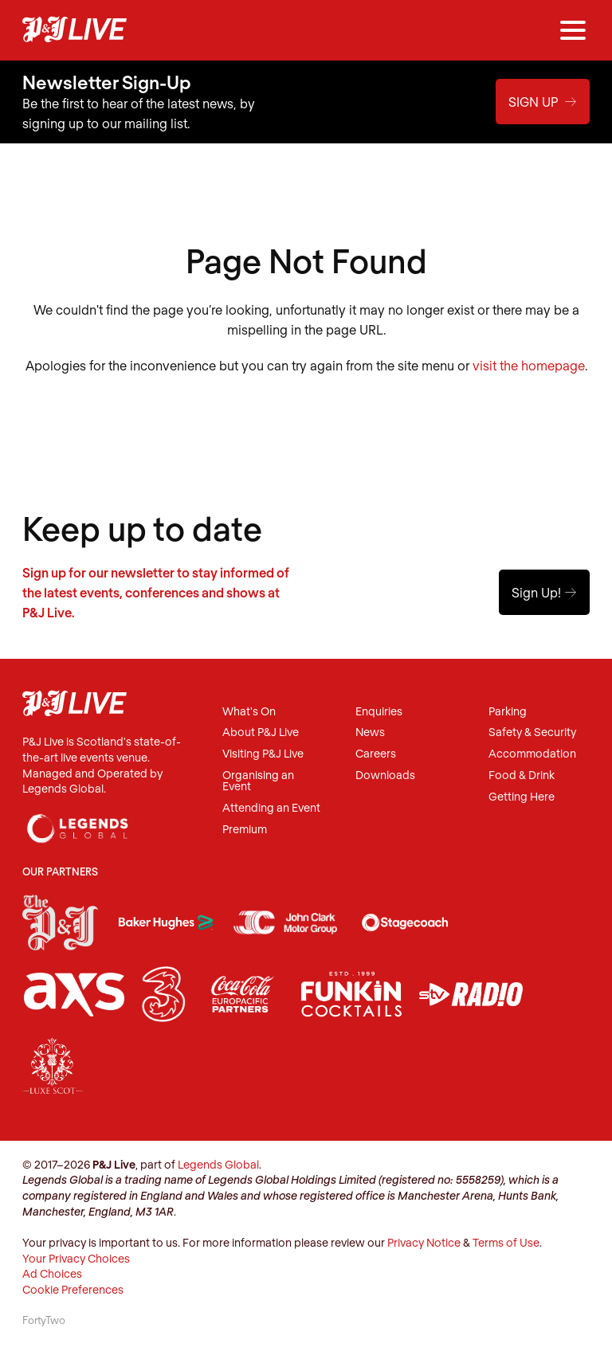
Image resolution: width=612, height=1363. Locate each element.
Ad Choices (52, 1273)
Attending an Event (271, 808)
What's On (249, 712)
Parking (507, 712)
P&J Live (74, 30)
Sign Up (542, 101)
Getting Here (521, 797)
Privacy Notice (424, 1242)
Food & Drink (521, 775)
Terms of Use (506, 1242)
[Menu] (573, 30)
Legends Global (218, 1164)
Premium (244, 830)
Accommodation (532, 754)
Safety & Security (532, 732)
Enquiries (378, 712)
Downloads (385, 775)
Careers (375, 754)
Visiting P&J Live (263, 754)
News (370, 732)
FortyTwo (43, 1320)
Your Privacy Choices (76, 1258)
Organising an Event (258, 781)
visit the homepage (529, 365)
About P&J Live (260, 732)
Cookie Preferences (73, 1289)
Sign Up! (544, 592)
